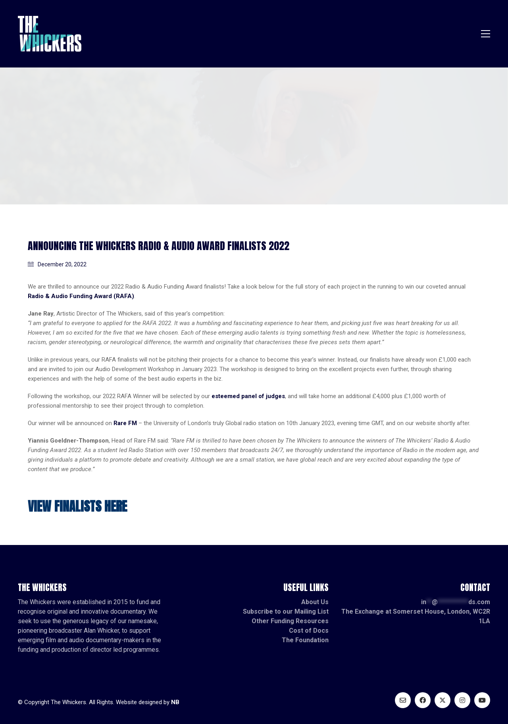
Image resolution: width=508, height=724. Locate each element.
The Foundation (305, 640)
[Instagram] (462, 700)
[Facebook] (423, 700)
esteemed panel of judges (248, 396)
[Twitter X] (442, 700)
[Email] (403, 700)
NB (175, 702)
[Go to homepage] (49, 34)
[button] (485, 33)
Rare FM (125, 423)
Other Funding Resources (290, 621)
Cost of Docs (309, 630)
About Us (315, 602)
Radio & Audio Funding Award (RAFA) (81, 296)
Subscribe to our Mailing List (286, 611)
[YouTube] (482, 700)
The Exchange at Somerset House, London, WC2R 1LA (415, 616)
